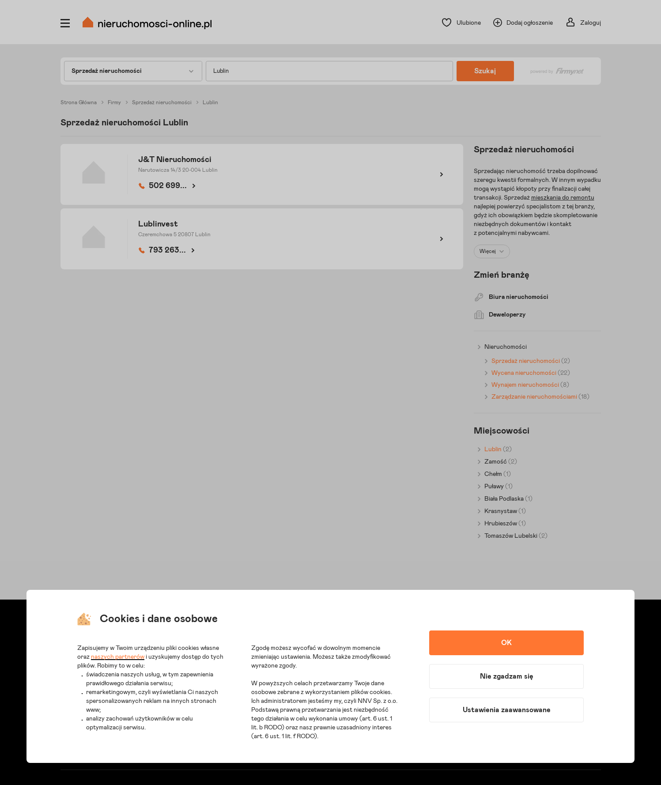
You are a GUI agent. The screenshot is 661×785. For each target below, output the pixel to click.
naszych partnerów (117, 657)
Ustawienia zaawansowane (507, 709)
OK (506, 642)
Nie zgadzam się (506, 676)
